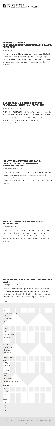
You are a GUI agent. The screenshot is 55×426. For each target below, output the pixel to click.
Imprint (5, 400)
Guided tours (7, 316)
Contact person (7, 353)
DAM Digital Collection (10, 363)
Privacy (5, 402)
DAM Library (6, 366)
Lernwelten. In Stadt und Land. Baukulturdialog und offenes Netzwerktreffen (22, 163)
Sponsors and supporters (11, 381)
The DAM (6, 370)
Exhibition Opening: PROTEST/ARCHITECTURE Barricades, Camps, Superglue (27, 45)
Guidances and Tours (9, 347)
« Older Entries (8, 301)
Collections (7, 357)
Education (6, 341)
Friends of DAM (7, 378)
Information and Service (10, 313)
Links (4, 397)
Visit (4, 310)
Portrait (5, 373)
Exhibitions (6, 329)
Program (6, 326)
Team (4, 376)
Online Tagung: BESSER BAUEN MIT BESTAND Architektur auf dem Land (24, 104)
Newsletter (6, 391)
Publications (6, 337)
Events (5, 331)
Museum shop (7, 319)
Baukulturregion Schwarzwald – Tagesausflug (23, 222)
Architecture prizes (9, 334)
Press (4, 394)
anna (6, 50)
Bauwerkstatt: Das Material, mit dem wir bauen (27, 280)
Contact (5, 321)
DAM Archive (7, 360)
